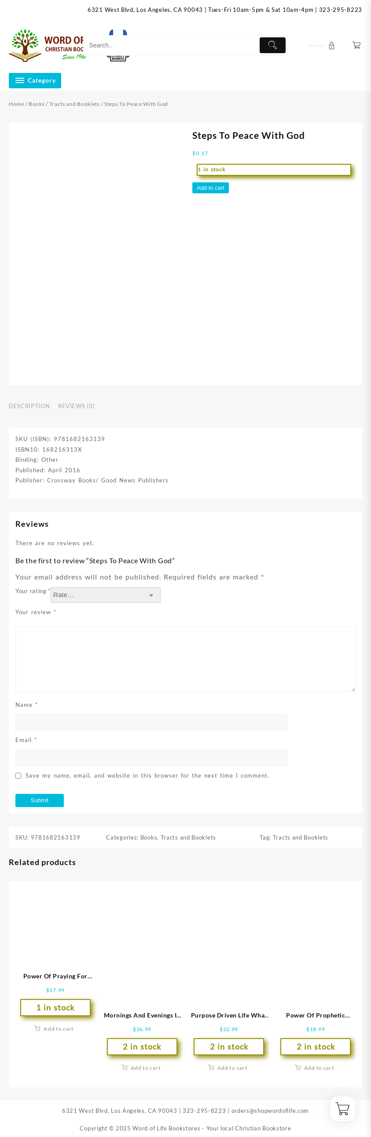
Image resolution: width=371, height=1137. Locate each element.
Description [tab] (29, 405)
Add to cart (210, 188)
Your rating (33, 590)
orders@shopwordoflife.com (270, 1110)
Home (16, 104)
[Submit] (273, 45)
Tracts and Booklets (74, 104)
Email (26, 739)
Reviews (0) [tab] (76, 405)
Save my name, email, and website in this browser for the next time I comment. (147, 775)
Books (37, 104)
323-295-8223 (340, 9)
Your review (35, 612)
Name (26, 704)
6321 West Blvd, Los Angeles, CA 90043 (145, 9)
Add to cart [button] (59, 1028)
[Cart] (356, 45)
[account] (323, 45)
